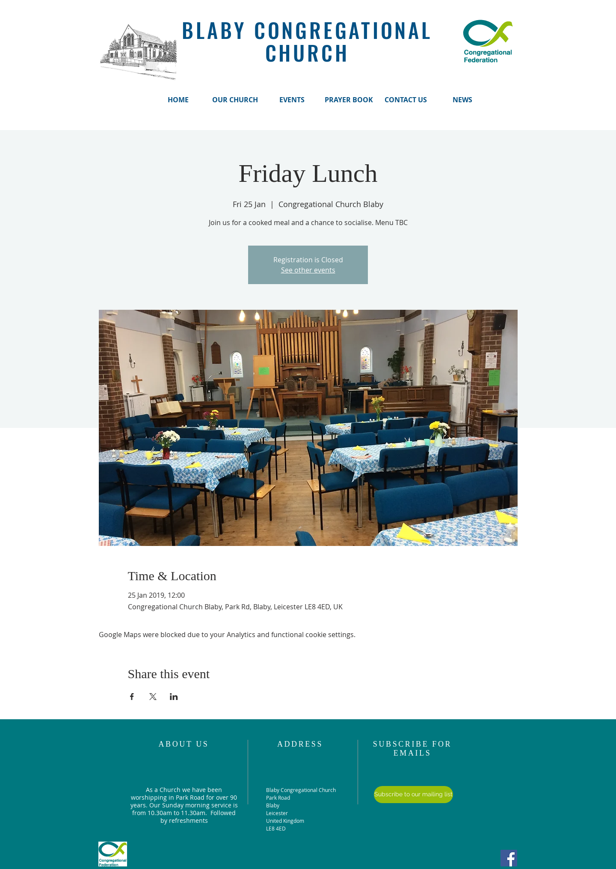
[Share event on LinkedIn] (174, 696)
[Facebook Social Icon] (508, 858)
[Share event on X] (153, 696)
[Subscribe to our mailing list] (413, 794)
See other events (308, 270)
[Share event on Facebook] (132, 696)
